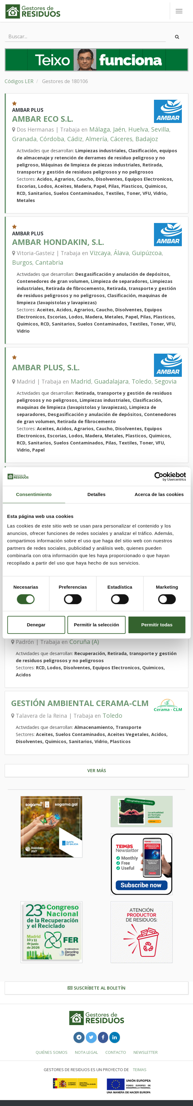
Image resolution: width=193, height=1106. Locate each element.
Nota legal (86, 1052)
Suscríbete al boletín (96, 988)
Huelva (138, 129)
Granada (24, 139)
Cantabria (49, 262)
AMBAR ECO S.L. (42, 118)
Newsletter (146, 1052)
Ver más (96, 770)
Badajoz (146, 139)
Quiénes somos (52, 1052)
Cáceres (121, 139)
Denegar (36, 624)
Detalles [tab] (96, 494)
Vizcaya (100, 253)
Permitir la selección (96, 624)
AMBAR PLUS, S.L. (46, 367)
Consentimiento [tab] (34, 494)
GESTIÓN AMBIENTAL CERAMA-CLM (80, 703)
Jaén (119, 129)
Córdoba (52, 139)
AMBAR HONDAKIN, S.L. (58, 242)
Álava (121, 253)
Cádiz (74, 139)
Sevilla (160, 129)
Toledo (141, 381)
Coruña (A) (84, 641)
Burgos (22, 262)
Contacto (115, 1052)
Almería (96, 139)
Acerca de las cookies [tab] (159, 494)
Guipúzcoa (147, 253)
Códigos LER (19, 81)
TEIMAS (140, 1069)
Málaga (99, 129)
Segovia (166, 381)
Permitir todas (157, 624)
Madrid (81, 381)
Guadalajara (111, 381)
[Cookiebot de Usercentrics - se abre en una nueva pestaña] (159, 476)
